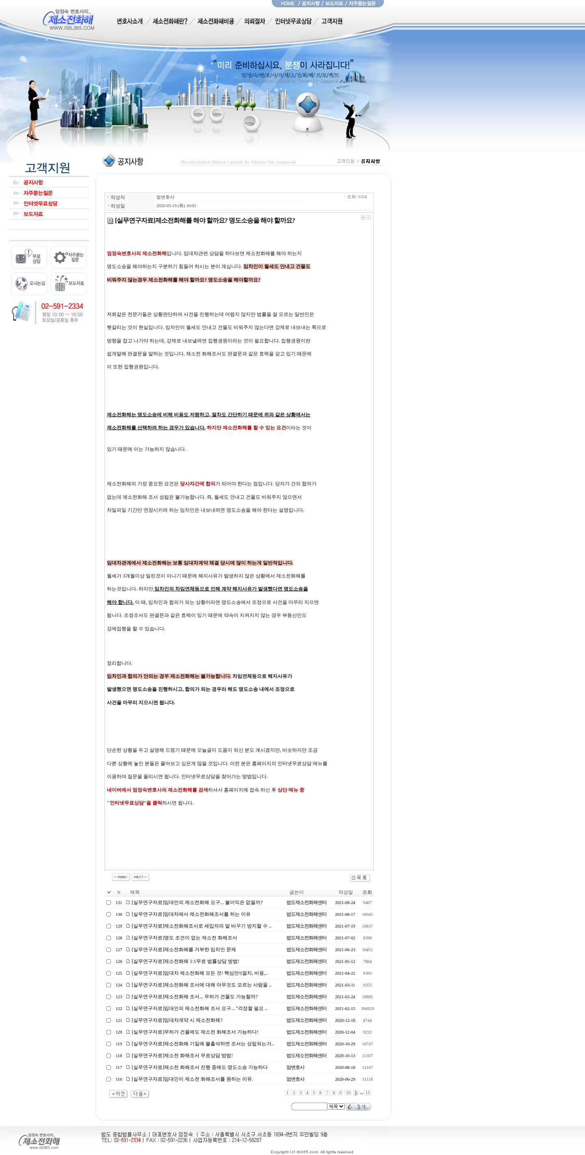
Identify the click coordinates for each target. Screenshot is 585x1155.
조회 (367, 892)
